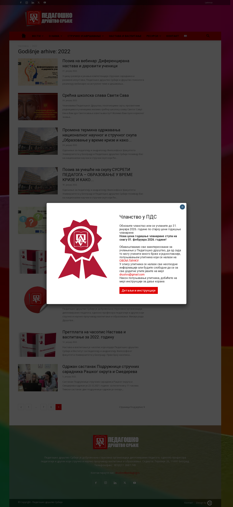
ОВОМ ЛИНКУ (129, 260)
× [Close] (182, 207)
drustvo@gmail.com (132, 274)
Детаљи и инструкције (139, 290)
